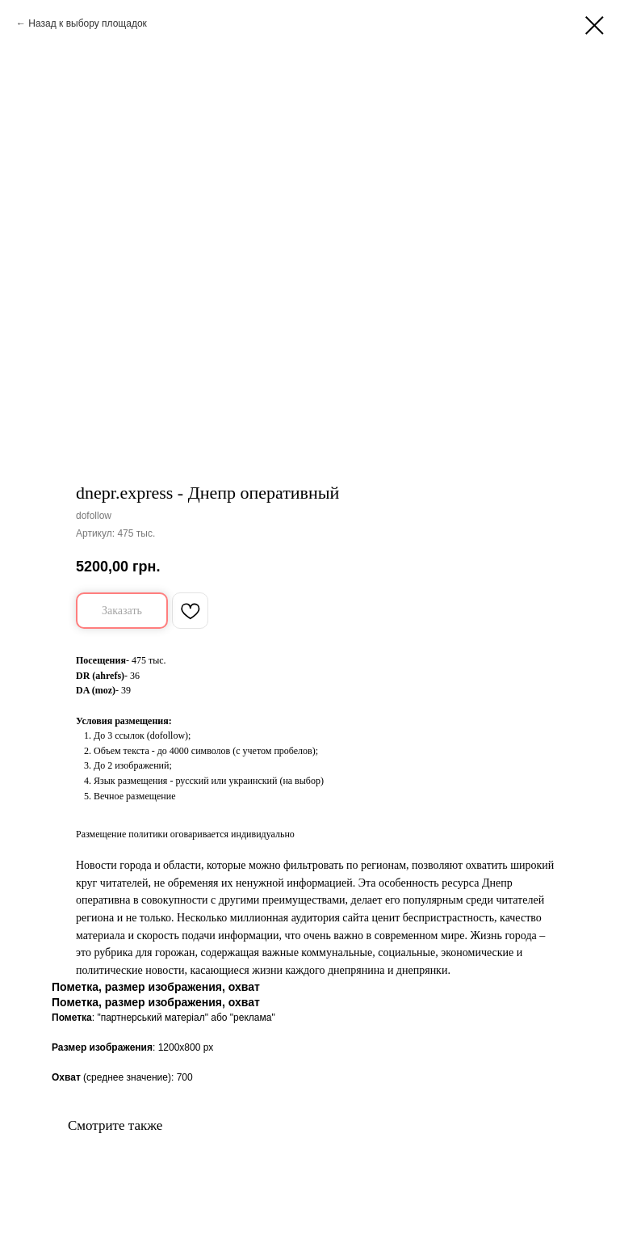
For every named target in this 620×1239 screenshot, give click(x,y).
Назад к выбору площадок (87, 23)
